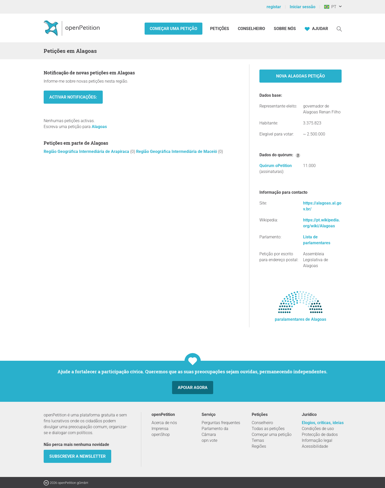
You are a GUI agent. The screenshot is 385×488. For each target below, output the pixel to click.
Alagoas (99, 126)
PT (330, 6)
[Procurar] (339, 29)
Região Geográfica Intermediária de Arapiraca (87, 151)
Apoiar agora (193, 387)
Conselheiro (251, 28)
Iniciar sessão (302, 6)
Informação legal (317, 440)
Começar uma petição (173, 28)
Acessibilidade (315, 446)
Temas (258, 440)
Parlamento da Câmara (215, 431)
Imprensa (160, 428)
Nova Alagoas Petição (300, 76)
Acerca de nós (164, 422)
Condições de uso (318, 428)
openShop (161, 434)
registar (274, 6)
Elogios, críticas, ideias (323, 422)
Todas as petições (268, 428)
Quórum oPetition (275, 165)
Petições (220, 28)
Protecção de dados (320, 434)
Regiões (259, 446)
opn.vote (209, 440)
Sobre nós (285, 28)
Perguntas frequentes (221, 422)
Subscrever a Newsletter (77, 456)
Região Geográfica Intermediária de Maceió (177, 151)
